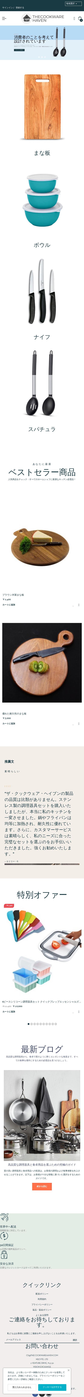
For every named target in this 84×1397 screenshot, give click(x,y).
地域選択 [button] (70, 4)
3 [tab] (35, 1024)
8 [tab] (50, 1024)
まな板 (42, 153)
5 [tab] (41, 1024)
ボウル (42, 245)
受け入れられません (21, 1387)
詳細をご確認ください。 (32, 1379)
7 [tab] (47, 1024)
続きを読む (42, 1187)
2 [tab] (31, 1024)
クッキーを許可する (52, 1387)
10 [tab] (56, 1024)
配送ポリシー (42, 1294)
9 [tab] (53, 1024)
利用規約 (42, 1299)
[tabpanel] (42, 961)
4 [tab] (38, 1024)
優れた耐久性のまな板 (14, 714)
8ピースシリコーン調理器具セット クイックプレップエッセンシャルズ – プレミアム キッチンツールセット (41, 1002)
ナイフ (42, 337)
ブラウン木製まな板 (13, 595)
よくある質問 (42, 1315)
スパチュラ (42, 429)
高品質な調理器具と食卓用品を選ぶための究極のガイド (42, 1165)
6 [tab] (44, 1024)
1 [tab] (28, 1024)
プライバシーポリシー (42, 1305)
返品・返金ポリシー (42, 1310)
